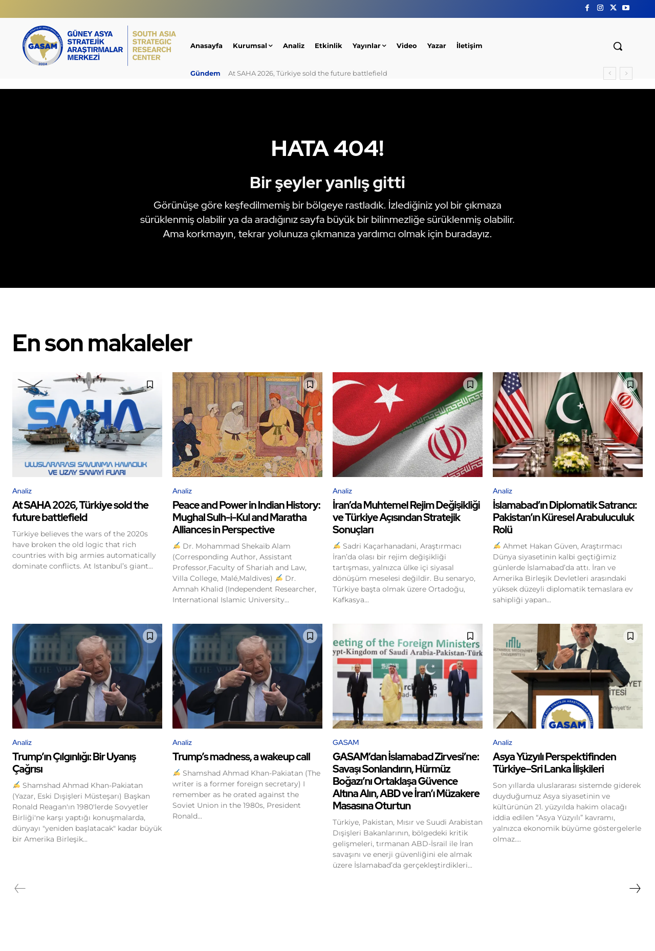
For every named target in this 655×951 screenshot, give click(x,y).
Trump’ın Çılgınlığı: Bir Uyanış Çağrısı (74, 776)
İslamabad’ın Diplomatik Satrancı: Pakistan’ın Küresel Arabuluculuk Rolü (565, 530)
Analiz (23, 502)
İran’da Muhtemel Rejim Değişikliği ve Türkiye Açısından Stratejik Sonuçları (406, 530)
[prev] (609, 73)
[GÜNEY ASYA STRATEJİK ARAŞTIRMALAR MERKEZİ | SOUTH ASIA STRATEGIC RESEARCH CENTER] (99, 46)
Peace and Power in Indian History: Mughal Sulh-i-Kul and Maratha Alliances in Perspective (246, 530)
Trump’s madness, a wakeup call (241, 770)
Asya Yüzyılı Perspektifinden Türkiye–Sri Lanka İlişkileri (554, 776)
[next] (626, 73)
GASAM (347, 756)
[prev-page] (20, 902)
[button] (617, 46)
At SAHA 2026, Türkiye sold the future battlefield (307, 73)
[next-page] (634, 902)
